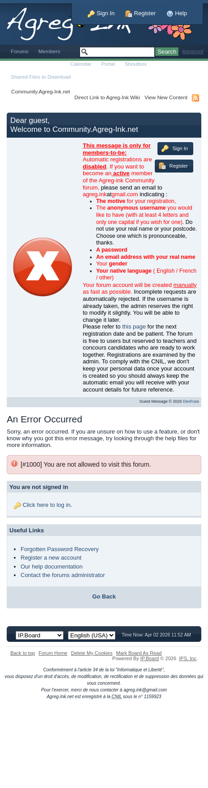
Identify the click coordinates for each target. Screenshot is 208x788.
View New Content (165, 97)
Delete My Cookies (92, 653)
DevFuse (191, 401)
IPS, (187, 658)
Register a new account (51, 557)
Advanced (192, 51)
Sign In (101, 13)
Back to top (22, 653)
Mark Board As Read (138, 653)
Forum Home (52, 653)
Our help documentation (52, 566)
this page (134, 326)
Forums (20, 51)
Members (49, 51)
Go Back (104, 596)
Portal (108, 64)
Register (140, 13)
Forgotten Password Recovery (60, 549)
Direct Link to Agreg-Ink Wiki (107, 97)
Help (176, 13)
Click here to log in (47, 504)
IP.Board (149, 658)
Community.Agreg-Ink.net (40, 91)
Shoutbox (136, 64)
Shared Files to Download (41, 77)
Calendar (81, 64)
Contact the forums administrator (63, 575)
